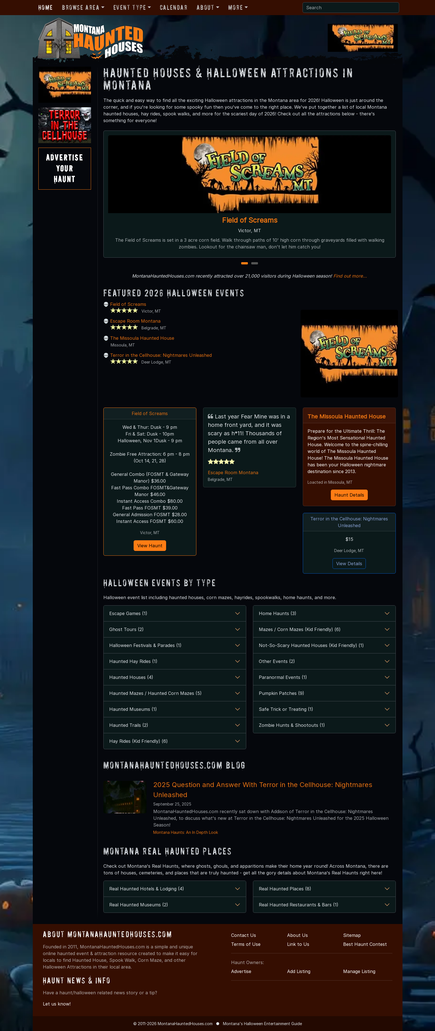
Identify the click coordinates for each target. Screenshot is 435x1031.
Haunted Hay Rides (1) (133, 661)
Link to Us (298, 944)
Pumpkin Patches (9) (281, 693)
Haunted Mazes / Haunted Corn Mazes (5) (155, 693)
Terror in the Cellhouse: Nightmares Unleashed (161, 355)
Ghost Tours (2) (126, 629)
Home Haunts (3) (277, 613)
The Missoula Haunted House (142, 338)
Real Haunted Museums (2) (138, 904)
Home (45, 7)
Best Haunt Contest (365, 944)
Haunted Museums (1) (133, 709)
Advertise (241, 971)
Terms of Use (245, 944)
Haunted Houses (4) (131, 677)
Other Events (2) (277, 661)
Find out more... (350, 276)
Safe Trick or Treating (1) (286, 709)
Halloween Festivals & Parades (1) (145, 645)
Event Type (129, 7)
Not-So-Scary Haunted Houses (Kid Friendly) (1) (311, 645)
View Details (349, 563)
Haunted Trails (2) (128, 725)
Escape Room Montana (135, 321)
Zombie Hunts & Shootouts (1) (292, 725)
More (235, 7)
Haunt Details (349, 495)
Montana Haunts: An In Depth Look (185, 832)
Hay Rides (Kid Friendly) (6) (138, 741)
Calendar (174, 7)
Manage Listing (359, 971)
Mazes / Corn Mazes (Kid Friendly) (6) (300, 629)
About (206, 7)
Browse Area (80, 7)
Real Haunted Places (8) (285, 889)
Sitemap (352, 935)
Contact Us (243, 935)
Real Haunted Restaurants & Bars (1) (298, 904)
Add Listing (298, 971)
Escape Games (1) (128, 613)
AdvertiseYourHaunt (64, 168)
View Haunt (149, 545)
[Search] (351, 7)
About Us (297, 935)
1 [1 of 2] (244, 263)
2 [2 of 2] (254, 263)
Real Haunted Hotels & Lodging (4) (146, 889)
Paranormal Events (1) (283, 677)
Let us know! (57, 1004)
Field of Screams (249, 220)
